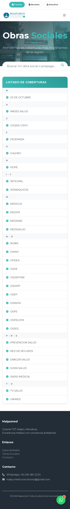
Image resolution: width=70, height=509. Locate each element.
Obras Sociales (10, 453)
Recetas (34, 4)
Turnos (17, 4)
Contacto (7, 457)
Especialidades (11, 450)
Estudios (52, 4)
